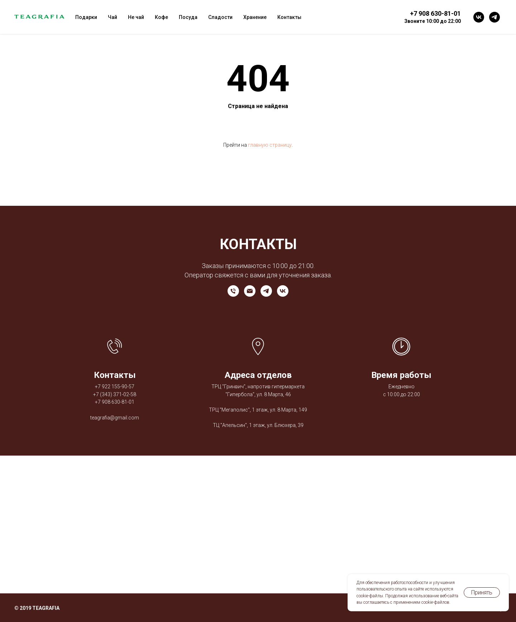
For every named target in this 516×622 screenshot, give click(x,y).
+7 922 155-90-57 (114, 386)
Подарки (86, 17)
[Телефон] (233, 291)
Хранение (255, 17)
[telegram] (494, 17)
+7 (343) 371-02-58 (114, 394)
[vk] (478, 17)
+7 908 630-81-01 (114, 402)
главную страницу (270, 145)
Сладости (220, 17)
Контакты (289, 17)
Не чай (136, 17)
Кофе (161, 17)
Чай (112, 17)
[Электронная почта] (249, 291)
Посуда (188, 17)
